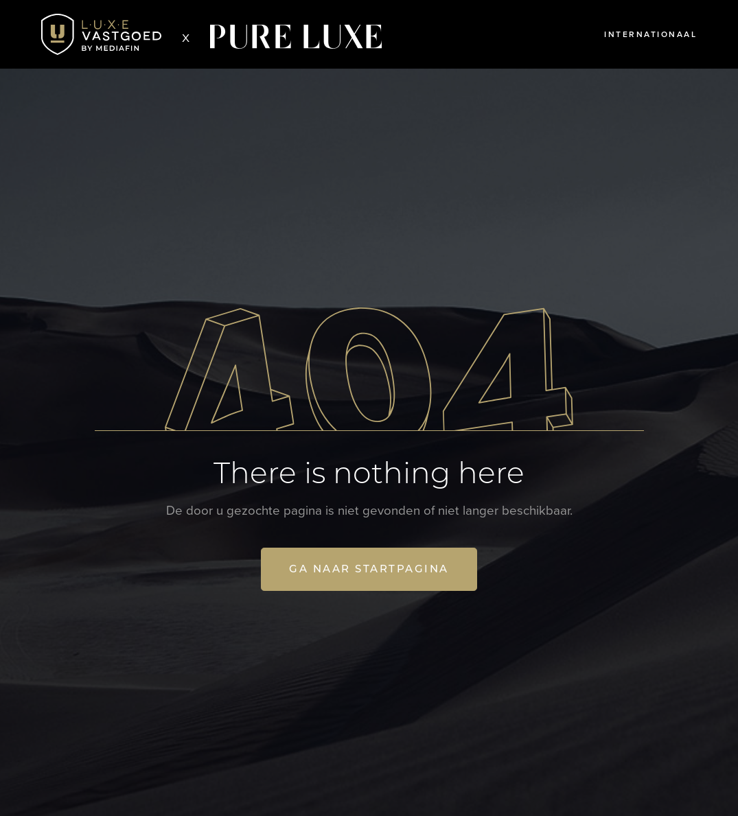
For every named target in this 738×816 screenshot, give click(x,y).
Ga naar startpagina (369, 568)
